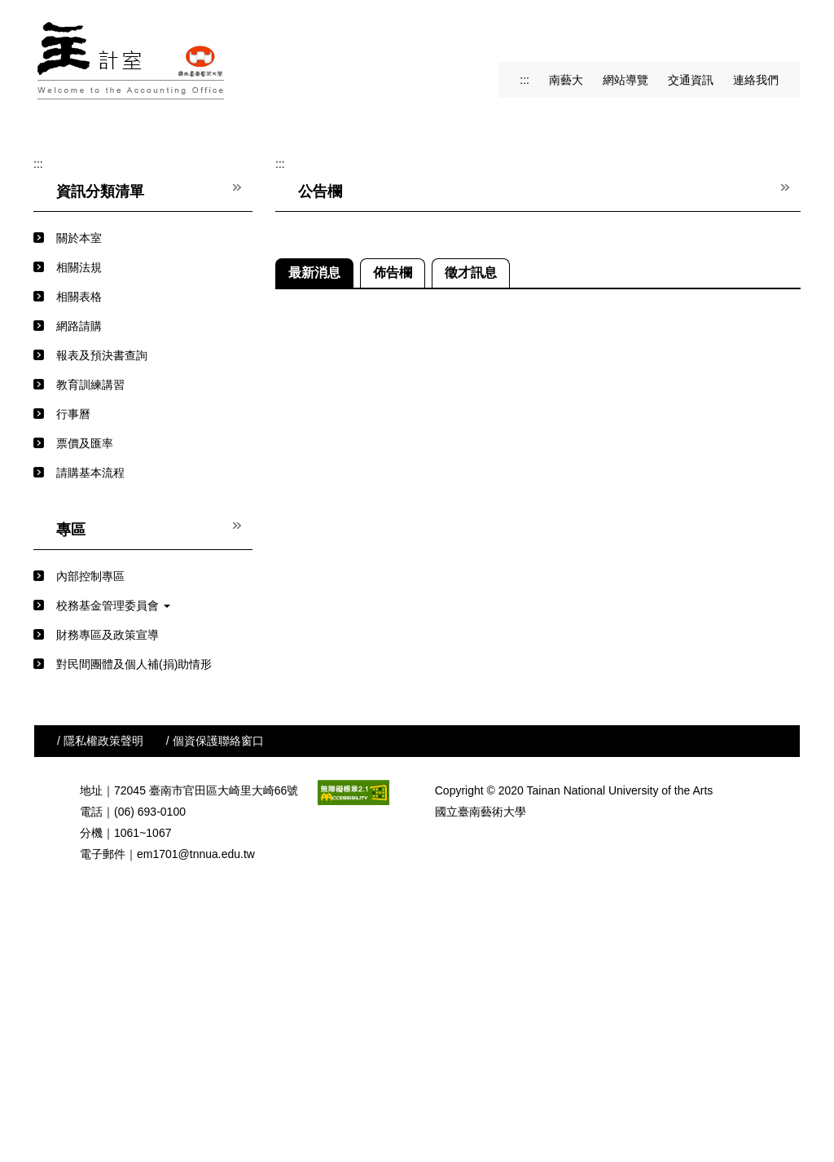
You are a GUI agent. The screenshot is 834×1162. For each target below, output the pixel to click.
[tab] (384, 340)
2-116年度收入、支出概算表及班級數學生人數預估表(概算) (510, 739)
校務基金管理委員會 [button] (113, 854)
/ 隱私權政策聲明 (100, 990)
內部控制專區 (90, 825)
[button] (58, 246)
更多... (785, 912)
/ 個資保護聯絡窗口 (215, 990)
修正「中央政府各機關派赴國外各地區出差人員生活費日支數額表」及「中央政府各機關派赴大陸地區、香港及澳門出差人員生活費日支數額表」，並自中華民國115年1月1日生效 (575, 827)
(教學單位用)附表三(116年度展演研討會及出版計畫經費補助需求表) (532, 563)
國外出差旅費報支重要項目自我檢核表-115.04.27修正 (496, 651)
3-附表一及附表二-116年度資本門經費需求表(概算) (489, 769)
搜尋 (785, 33)
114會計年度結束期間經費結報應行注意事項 (473, 857)
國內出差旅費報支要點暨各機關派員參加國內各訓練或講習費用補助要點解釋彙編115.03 (575, 681)
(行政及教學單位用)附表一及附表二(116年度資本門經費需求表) (520, 622)
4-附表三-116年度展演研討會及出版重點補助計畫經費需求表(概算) (529, 798)
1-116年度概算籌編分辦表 (427, 710)
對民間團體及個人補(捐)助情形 (134, 913)
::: (524, 79)
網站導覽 (625, 79)
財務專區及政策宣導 (107, 884)
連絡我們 (756, 79)
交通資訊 (690, 79)
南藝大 (566, 79)
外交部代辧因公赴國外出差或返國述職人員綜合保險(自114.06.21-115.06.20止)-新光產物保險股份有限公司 (575, 886)
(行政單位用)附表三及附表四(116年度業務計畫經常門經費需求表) (526, 593)
